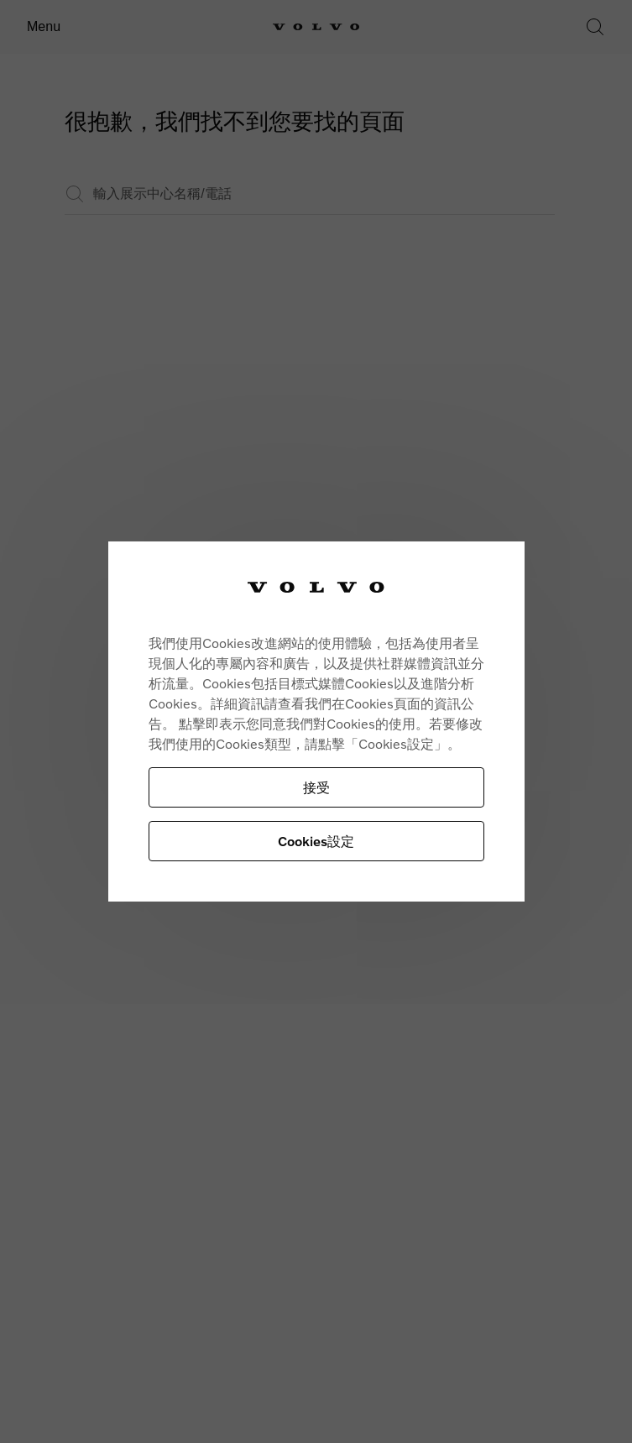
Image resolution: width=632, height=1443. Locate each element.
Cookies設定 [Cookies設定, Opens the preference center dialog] (316, 841)
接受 (316, 787)
